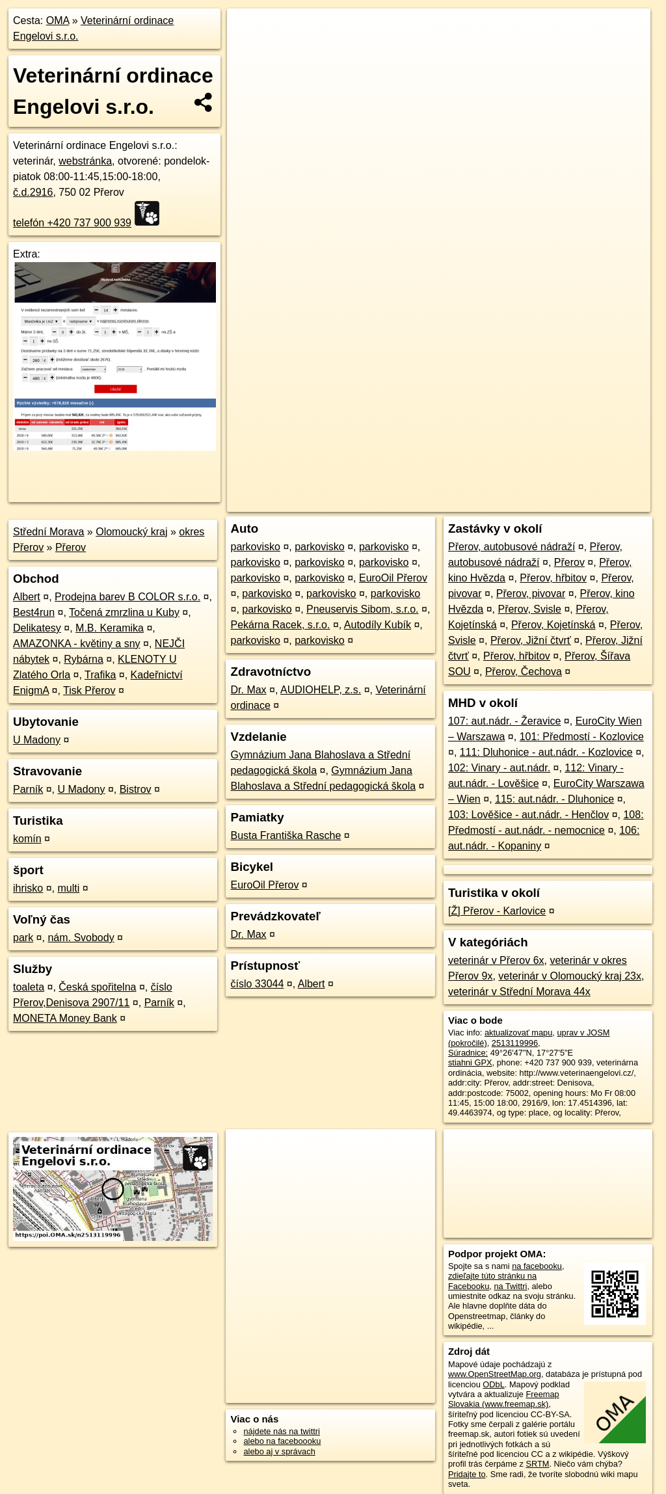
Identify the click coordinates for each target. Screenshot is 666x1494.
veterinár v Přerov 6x (496, 960)
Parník (28, 789)
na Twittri (510, 1286)
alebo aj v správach (279, 1451)
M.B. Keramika (109, 628)
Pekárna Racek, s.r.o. (280, 624)
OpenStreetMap (426, 466)
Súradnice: (468, 1053)
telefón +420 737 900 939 (72, 222)
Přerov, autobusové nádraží (511, 546)
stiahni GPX (470, 1062)
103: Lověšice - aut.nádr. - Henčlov (528, 814)
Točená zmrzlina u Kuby (124, 612)
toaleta (28, 987)
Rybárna (83, 659)
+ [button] (249, 30)
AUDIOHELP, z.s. (320, 689)
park (23, 937)
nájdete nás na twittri (281, 1431)
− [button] (249, 50)
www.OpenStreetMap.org (494, 1374)
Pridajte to (467, 1474)
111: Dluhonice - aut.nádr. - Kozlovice (546, 752)
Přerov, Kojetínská (553, 624)
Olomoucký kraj (131, 531)
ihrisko (28, 888)
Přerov (70, 547)
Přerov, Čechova (523, 671)
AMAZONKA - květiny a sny (76, 643)
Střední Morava (48, 531)
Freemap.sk (493, 466)
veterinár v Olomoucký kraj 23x (569, 975)
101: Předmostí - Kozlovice (582, 736)
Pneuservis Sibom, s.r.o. (362, 609)
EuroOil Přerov (393, 577)
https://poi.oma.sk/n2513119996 (591, 466)
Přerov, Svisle (529, 609)
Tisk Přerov (89, 690)
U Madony (36, 739)
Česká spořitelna (97, 987)
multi (68, 888)
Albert (26, 596)
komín (27, 838)
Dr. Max (248, 689)
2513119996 (515, 1043)
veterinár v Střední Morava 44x (519, 991)
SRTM (537, 1464)
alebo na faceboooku (282, 1441)
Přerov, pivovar (530, 593)
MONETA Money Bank (65, 1018)
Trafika (100, 674)
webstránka (85, 161)
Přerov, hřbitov (553, 577)
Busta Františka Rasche (285, 835)
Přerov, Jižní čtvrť (530, 640)
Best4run (34, 612)
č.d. (33, 192)
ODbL (493, 1384)
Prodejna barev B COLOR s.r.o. (127, 596)
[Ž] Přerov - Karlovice (497, 910)
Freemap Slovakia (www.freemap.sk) (503, 1399)
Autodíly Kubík (377, 624)
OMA (58, 20)
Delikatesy (37, 628)
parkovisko (255, 546)
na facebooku (537, 1266)
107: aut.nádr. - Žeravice (504, 721)
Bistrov (136, 789)
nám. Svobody (80, 937)
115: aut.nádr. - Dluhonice (554, 799)
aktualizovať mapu (518, 1032)
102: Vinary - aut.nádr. (499, 767)
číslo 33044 (257, 983)
